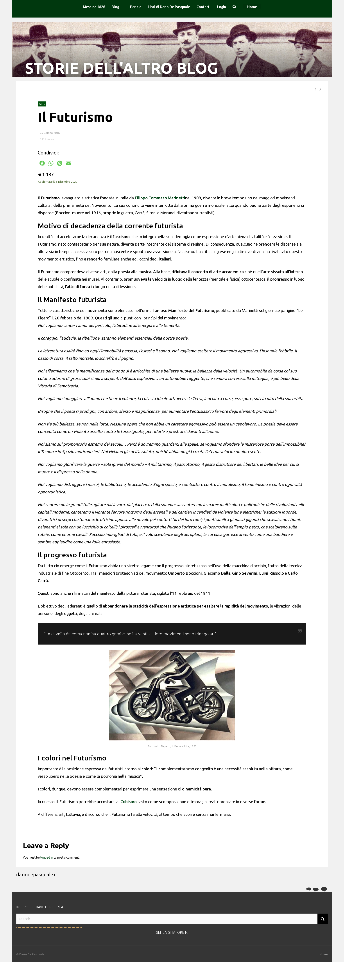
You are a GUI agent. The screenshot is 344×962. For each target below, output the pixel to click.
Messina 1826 (94, 7)
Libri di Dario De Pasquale (169, 7)
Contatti (203, 7)
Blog (115, 7)
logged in (46, 857)
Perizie (135, 7)
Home (252, 7)
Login (221, 7)
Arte (42, 104)
